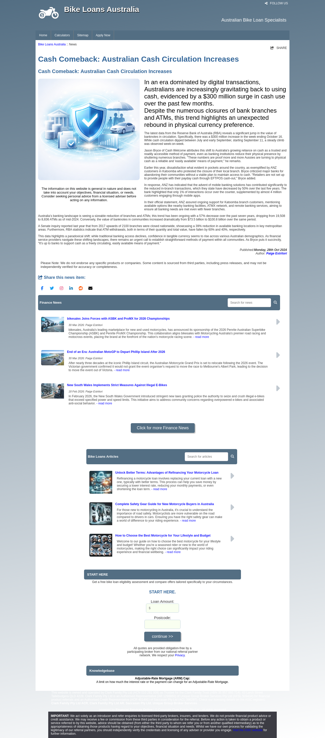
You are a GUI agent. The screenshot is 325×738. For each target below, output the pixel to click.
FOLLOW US (276, 3)
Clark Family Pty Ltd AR (107, 703)
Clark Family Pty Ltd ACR (69, 703)
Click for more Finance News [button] (163, 428)
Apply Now (103, 35)
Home (43, 35)
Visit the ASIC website (248, 730)
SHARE (278, 48)
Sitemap (82, 35)
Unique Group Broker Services (175, 703)
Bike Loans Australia (52, 44)
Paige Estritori (276, 253)
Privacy (180, 655)
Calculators (62, 35)
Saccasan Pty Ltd (138, 703)
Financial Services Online (134, 710)
